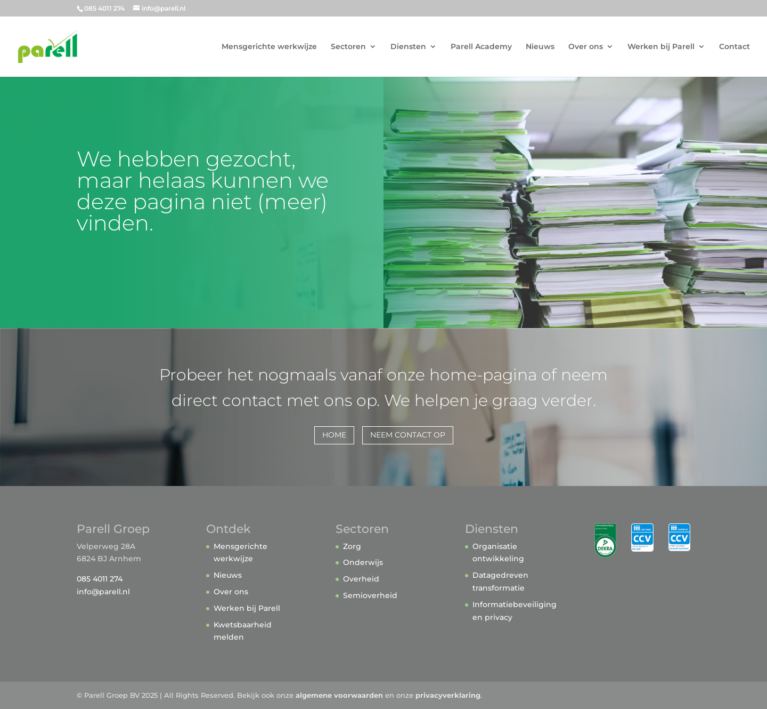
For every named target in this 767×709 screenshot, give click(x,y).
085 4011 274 (100, 579)
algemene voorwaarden (339, 695)
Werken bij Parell (661, 47)
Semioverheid (370, 595)
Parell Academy (481, 47)
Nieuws (540, 47)
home (334, 435)
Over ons (585, 47)
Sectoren (348, 47)
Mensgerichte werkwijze (269, 47)
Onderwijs (363, 562)
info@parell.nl (103, 591)
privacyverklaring (447, 695)
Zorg (352, 546)
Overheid (361, 579)
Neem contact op (407, 435)
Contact (734, 47)
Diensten (408, 47)
